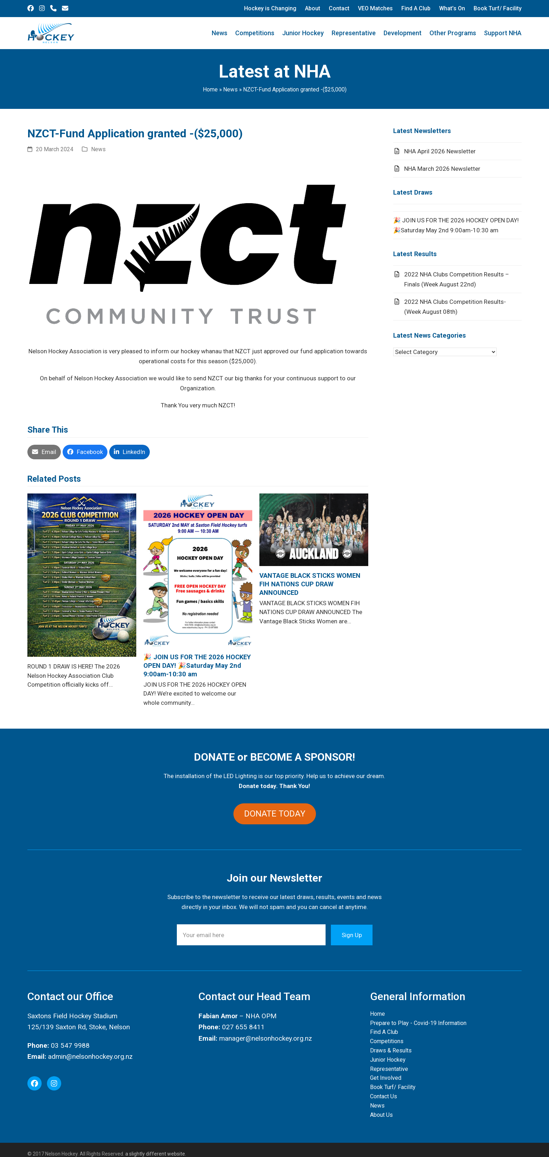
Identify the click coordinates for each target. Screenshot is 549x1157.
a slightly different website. (155, 1154)
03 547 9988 (70, 1045)
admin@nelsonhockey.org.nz (90, 1056)
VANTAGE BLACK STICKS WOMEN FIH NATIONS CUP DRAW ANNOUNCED (309, 584)
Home (210, 89)
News (230, 89)
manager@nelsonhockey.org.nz (265, 1038)
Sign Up (352, 935)
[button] (44, 452)
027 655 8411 (243, 1027)
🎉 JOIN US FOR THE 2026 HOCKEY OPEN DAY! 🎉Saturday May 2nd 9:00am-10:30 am (197, 665)
